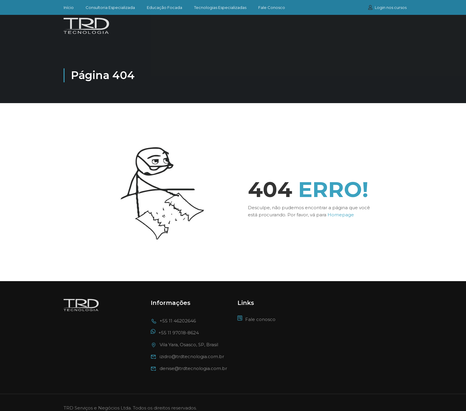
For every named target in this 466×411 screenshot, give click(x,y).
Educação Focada (164, 8)
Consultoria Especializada (110, 8)
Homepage (341, 204)
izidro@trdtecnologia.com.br (187, 345)
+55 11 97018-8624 (175, 322)
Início (69, 8)
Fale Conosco (271, 8)
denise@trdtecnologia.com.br (189, 357)
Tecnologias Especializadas (220, 8)
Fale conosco (256, 308)
